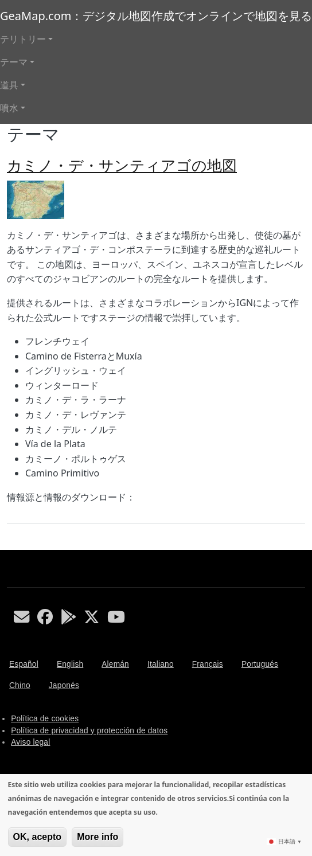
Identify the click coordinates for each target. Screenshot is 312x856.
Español (23, 664)
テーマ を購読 (11, 545)
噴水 (9, 107)
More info (97, 837)
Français (207, 664)
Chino (19, 685)
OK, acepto (37, 837)
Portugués (259, 664)
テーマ (14, 62)
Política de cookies (45, 718)
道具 (9, 85)
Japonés (64, 685)
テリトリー (23, 39)
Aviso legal (30, 742)
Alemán (115, 664)
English (70, 664)
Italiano (160, 664)
